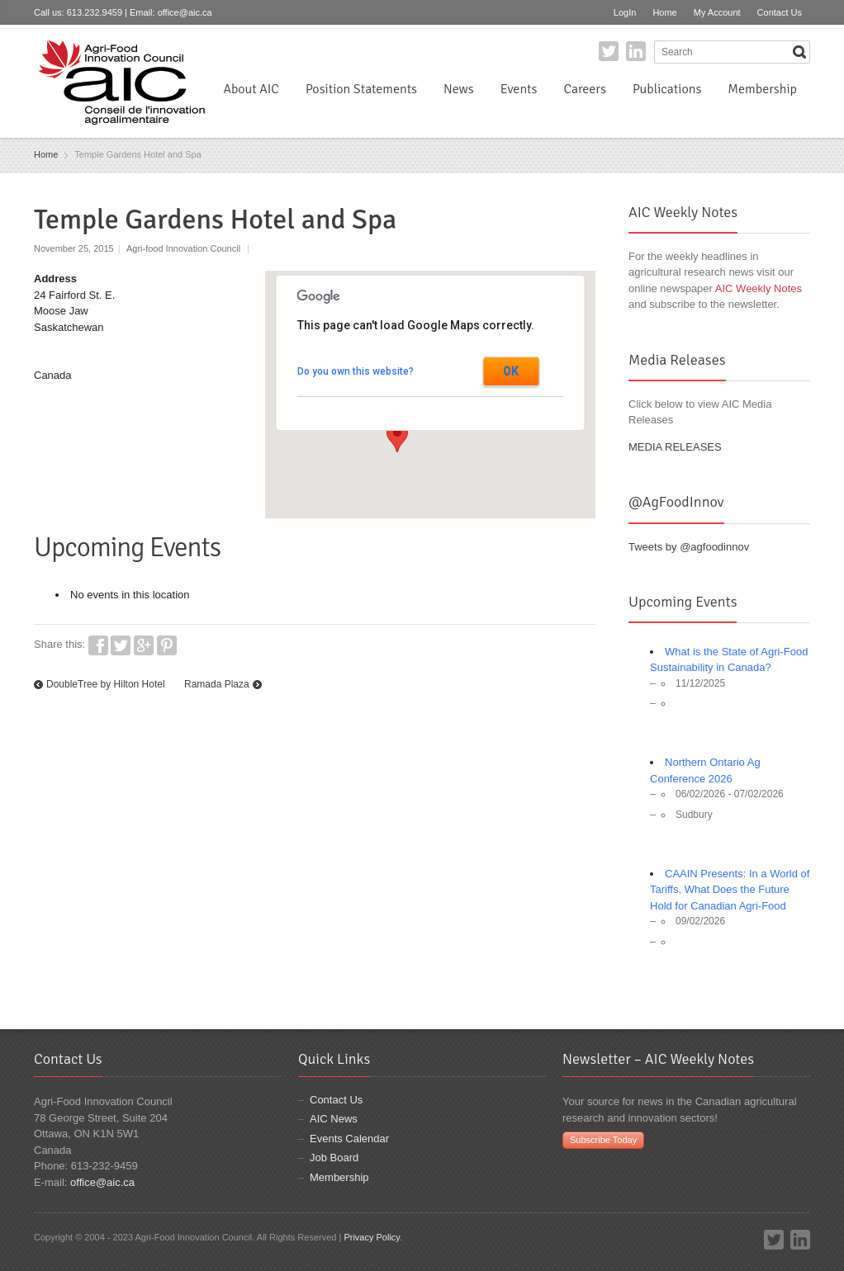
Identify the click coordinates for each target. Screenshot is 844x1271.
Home (664, 12)
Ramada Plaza (216, 684)
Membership (762, 89)
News (458, 89)
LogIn (625, 12)
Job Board (334, 1157)
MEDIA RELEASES (675, 447)
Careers (584, 89)
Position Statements (361, 89)
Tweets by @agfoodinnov (688, 547)
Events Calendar (349, 1138)
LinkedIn (636, 51)
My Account (717, 12)
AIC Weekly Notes (758, 288)
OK (511, 371)
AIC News (334, 1119)
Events (519, 89)
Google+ (144, 645)
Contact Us (779, 12)
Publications (667, 89)
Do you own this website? (355, 371)
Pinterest (167, 645)
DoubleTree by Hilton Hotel (105, 684)
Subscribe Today (603, 1140)
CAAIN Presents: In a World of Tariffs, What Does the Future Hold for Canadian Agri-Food (729, 889)
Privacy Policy (372, 1237)
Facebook (98, 645)
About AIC (251, 89)
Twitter (609, 51)
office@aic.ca (185, 12)
